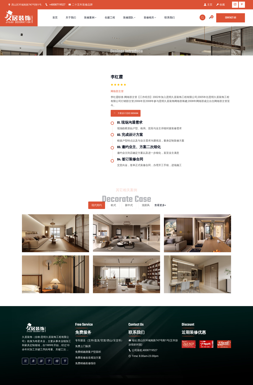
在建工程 (110, 18)
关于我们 (71, 18)
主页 (208, 4)
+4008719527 (55, 4)
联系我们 (169, 18)
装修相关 (150, 18)
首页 (55, 18)
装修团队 (129, 18)
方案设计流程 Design (125, 112)
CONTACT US (230, 18)
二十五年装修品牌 (80, 4)
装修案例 (90, 18)
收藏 (220, 4)
